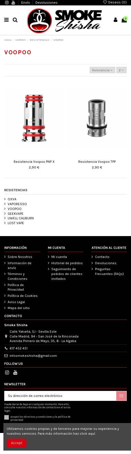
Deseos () (115, 2)
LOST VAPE (16, 223)
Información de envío (19, 265)
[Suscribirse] (121, 395)
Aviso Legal (16, 302)
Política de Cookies (23, 296)
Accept (16, 443)
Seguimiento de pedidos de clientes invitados (67, 274)
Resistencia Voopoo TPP (97, 162)
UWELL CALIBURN (21, 218)
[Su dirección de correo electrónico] (60, 395)
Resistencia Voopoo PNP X (34, 162)
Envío (26, 2)
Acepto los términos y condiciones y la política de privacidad (40, 418)
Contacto (102, 257)
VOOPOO (15, 209)
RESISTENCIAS (16, 190)
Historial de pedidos (67, 263)
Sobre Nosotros (20, 257)
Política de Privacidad (16, 287)
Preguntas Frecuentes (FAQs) (109, 271)
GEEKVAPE (16, 214)
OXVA (12, 199)
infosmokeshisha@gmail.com (33, 356)
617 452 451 (19, 348)
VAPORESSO (17, 204)
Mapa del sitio (19, 308)
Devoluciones (46, 2)
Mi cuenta (59, 257)
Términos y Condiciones (18, 276)
